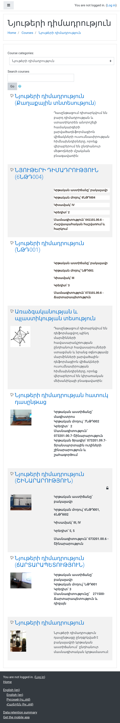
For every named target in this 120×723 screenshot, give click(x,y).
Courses (27, 33)
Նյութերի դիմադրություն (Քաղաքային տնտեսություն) (55, 99)
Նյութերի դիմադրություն (60, 33)
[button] (20, 86)
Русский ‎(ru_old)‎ (18, 699)
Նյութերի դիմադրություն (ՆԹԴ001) (49, 246)
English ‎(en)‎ (11, 690)
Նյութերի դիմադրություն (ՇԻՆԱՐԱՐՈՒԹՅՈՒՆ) (49, 477)
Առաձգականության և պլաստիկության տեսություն (55, 314)
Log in (111, 5)
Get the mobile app (16, 717)
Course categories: (21, 53)
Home (12, 33)
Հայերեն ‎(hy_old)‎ (20, 704)
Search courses (18, 71)
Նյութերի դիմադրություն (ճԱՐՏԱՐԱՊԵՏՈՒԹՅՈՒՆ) (50, 561)
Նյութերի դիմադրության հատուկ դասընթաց (61, 398)
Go (12, 86)
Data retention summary (20, 712)
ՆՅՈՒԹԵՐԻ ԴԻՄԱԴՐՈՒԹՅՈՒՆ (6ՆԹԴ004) (56, 173)
